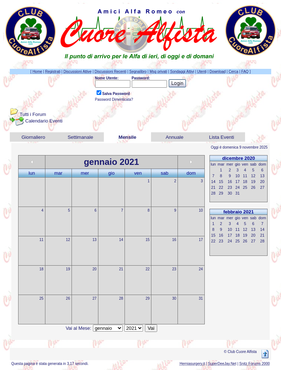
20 (95, 269)
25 (41, 298)
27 (95, 298)
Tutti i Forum (33, 114)
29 (148, 298)
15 (148, 240)
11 (41, 240)
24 (201, 269)
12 (68, 240)
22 (148, 269)
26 (68, 298)
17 (201, 240)
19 (68, 269)
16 (174, 240)
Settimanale (80, 137)
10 (201, 210)
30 (174, 298)
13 (95, 240)
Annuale (174, 137)
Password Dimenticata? (114, 99)
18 (41, 269)
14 (121, 240)
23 (174, 269)
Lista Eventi (221, 137)
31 (201, 298)
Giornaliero (33, 137)
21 (121, 269)
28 (121, 298)
